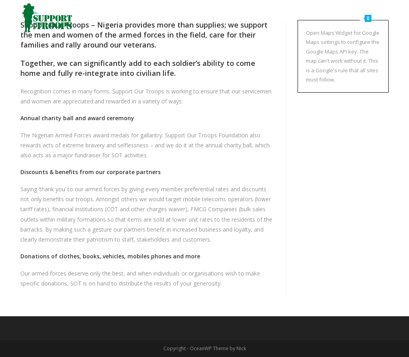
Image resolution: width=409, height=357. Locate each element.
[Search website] (386, 18)
